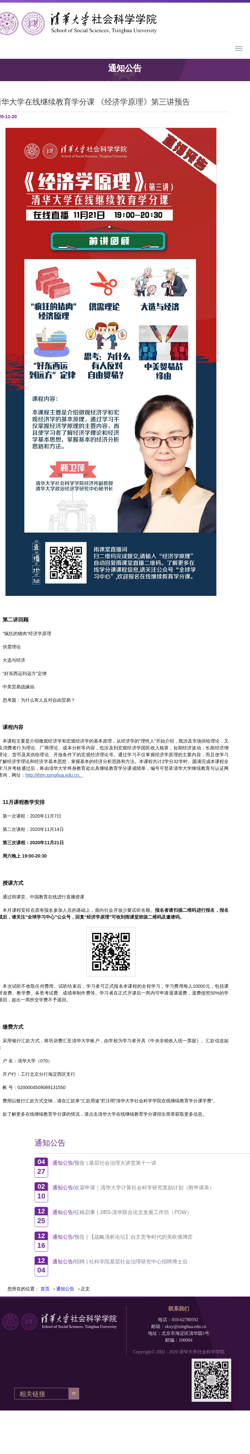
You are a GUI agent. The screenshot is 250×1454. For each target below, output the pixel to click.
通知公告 (65, 1288)
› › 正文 (65, 1288)
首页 (45, 1288)
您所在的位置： (23, 1288)
